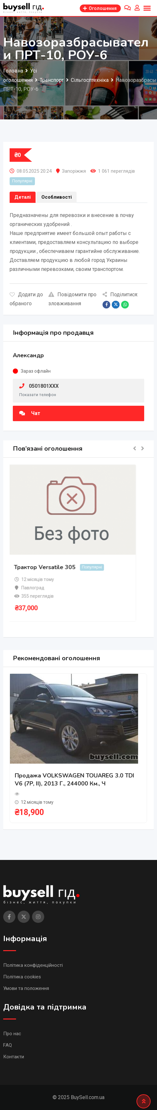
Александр (28, 355)
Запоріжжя (74, 171)
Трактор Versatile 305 (47, 567)
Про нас (12, 1033)
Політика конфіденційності (33, 965)
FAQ (7, 1045)
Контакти (13, 1057)
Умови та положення (26, 988)
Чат (29, 413)
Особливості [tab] (56, 197)
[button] (134, 449)
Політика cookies (22, 977)
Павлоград (35, 587)
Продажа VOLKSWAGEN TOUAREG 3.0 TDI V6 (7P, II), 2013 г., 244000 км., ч (74, 779)
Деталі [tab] (22, 197)
